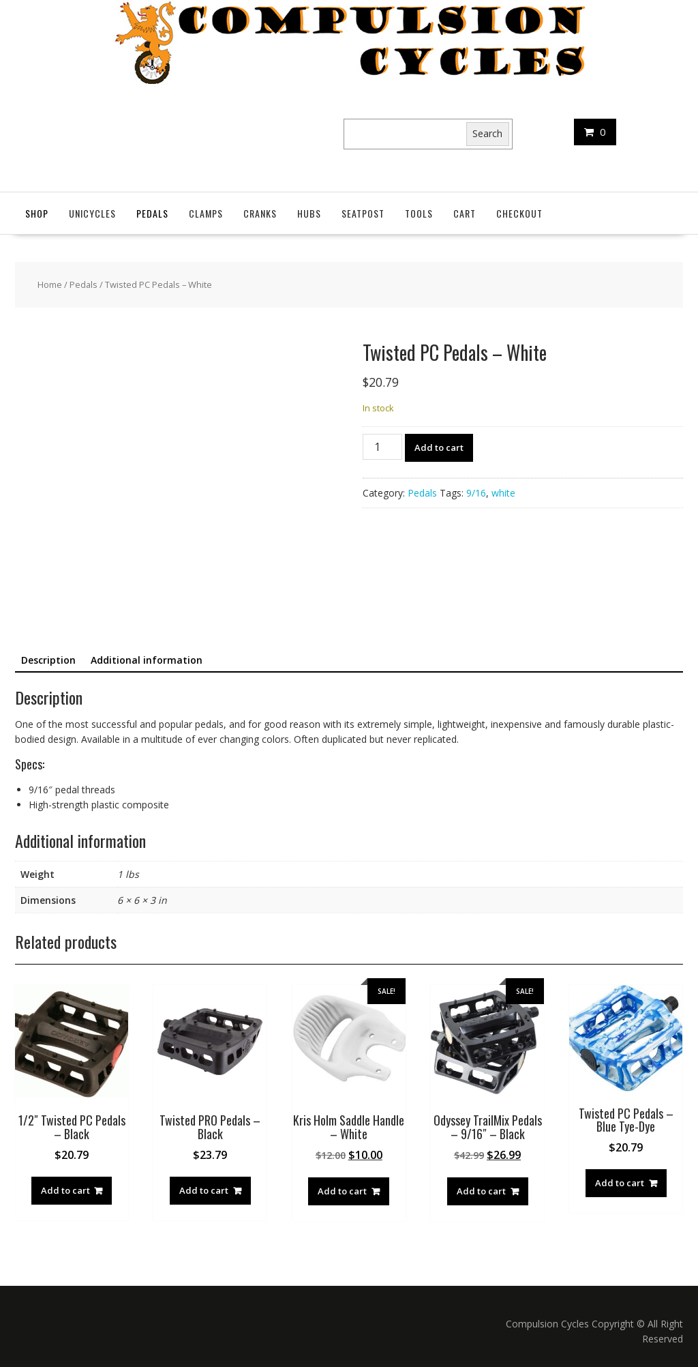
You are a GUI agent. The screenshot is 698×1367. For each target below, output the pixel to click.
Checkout (519, 213)
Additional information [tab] (146, 659)
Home (49, 284)
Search (487, 133)
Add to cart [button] (65, 1190)
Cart (464, 213)
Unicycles (92, 213)
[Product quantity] (382, 447)
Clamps (206, 213)
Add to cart (439, 447)
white (503, 492)
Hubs (309, 213)
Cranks (260, 213)
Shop (36, 213)
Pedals (152, 213)
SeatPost (363, 213)
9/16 (476, 492)
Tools (419, 213)
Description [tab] (48, 659)
